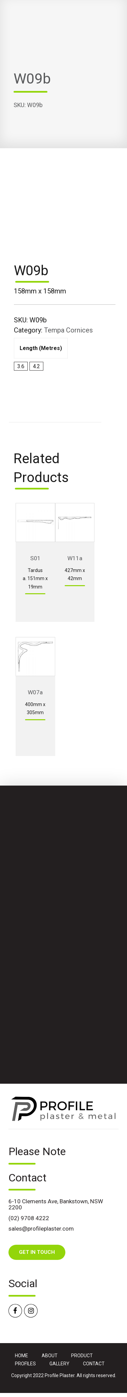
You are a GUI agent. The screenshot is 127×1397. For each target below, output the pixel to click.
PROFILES (25, 1363)
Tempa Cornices (68, 330)
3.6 (20, 366)
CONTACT (94, 1363)
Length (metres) (41, 348)
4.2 (36, 366)
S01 (35, 558)
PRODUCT (82, 1355)
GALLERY (59, 1363)
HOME (21, 1355)
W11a (74, 558)
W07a (35, 692)
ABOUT (50, 1355)
